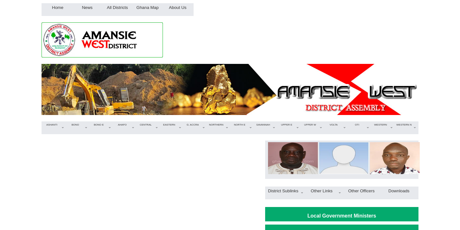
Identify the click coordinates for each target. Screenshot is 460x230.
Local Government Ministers (341, 215)
